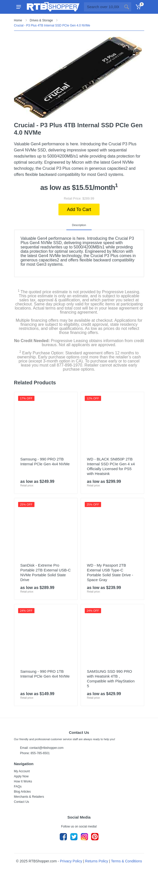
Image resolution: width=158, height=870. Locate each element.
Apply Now (21, 776)
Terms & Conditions (126, 861)
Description (79, 225)
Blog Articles (22, 791)
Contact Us (21, 802)
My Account (22, 771)
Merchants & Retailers (29, 796)
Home (18, 20)
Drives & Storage (41, 20)
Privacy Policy (71, 861)
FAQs (18, 786)
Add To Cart (79, 209)
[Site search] (103, 6)
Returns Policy (96, 861)
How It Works (23, 781)
